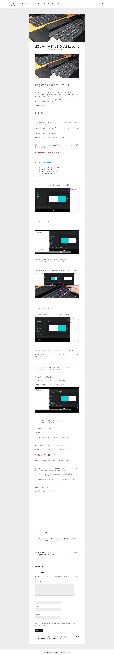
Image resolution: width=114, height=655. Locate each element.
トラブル (74, 538)
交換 (52, 540)
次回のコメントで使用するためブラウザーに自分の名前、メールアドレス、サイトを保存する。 (56, 624)
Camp (58, 3)
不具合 (46, 540)
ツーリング (43, 3)
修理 (56, 540)
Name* (37, 599)
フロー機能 (40, 540)
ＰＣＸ (32, 3)
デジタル (54, 3)
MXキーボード (66, 538)
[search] (102, 3)
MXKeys (51, 538)
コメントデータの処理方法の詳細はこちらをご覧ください (57, 638)
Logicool (45, 538)
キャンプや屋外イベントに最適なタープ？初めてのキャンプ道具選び (44, 554)
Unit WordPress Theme (51, 652)
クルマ (48, 3)
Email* (37, 606)
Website (37, 614)
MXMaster (58, 538)
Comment (38, 582)
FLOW (39, 538)
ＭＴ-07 (37, 3)
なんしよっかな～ (19, 3)
